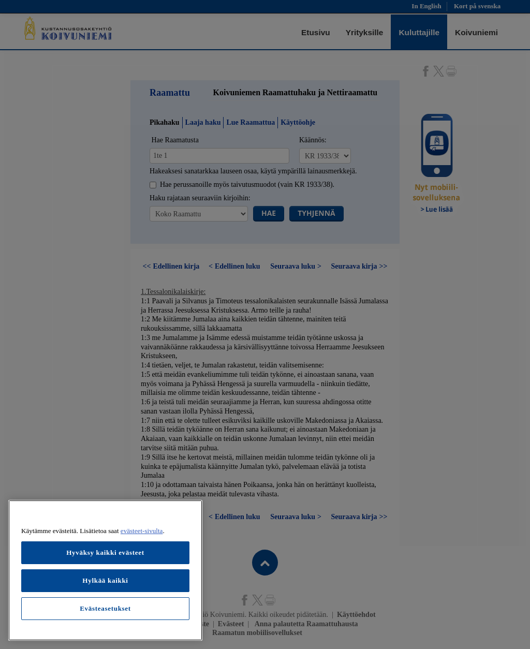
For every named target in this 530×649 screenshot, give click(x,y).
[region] (105, 570)
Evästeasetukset (105, 608)
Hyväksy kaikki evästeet (105, 552)
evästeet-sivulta (142, 531)
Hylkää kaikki (105, 580)
